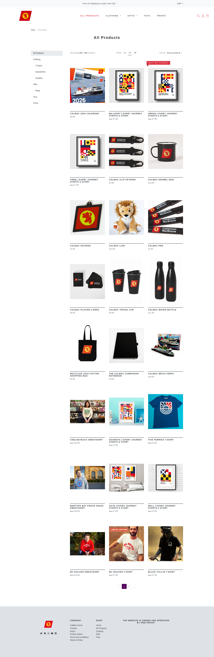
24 (130, 53)
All (135, 53)
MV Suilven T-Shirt (121, 572)
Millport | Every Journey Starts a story (125, 114)
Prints (161, 16)
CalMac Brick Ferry (161, 374)
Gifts (132, 16)
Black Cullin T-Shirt (161, 572)
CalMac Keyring (80, 246)
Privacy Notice (76, 634)
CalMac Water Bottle (162, 310)
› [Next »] (133, 586)
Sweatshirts (40, 72)
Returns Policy (76, 640)
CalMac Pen (155, 246)
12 (125, 53)
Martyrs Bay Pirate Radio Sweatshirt (87, 507)
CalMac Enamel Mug (161, 180)
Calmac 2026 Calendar (84, 113)
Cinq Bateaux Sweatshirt (86, 440)
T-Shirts (38, 66)
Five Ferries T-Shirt (161, 440)
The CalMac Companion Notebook (124, 375)
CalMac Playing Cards (84, 310)
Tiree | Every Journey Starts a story (84, 181)
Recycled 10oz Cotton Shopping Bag (84, 375)
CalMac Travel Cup (121, 310)
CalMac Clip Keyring (122, 180)
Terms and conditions (79, 637)
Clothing (113, 16)
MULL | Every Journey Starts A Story (162, 507)
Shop (33, 30)
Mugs (37, 90)
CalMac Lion (117, 246)
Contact (73, 628)
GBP (179, 3)
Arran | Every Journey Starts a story (163, 114)
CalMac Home (76, 625)
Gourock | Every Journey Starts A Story (125, 441)
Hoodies (39, 78)
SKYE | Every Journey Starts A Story (123, 507)
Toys (147, 16)
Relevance (174, 53)
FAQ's (72, 631)
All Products (89, 16)
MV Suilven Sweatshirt (84, 572)
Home (98, 625)
